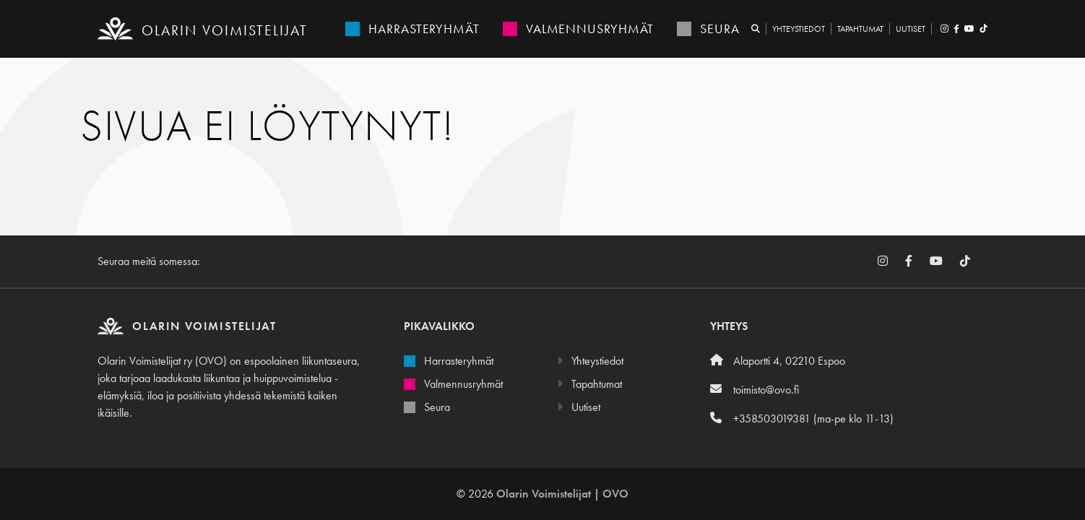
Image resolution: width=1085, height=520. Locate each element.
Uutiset (910, 29)
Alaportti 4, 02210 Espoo (777, 360)
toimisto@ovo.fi (754, 389)
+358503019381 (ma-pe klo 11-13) (802, 418)
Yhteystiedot (798, 29)
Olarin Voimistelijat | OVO (562, 493)
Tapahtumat (860, 29)
